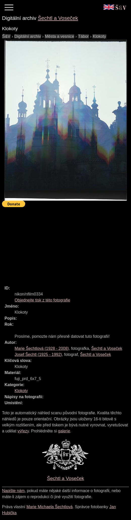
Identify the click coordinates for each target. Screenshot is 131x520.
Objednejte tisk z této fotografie (42, 300)
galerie (64, 431)
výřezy (23, 431)
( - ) (42, 348)
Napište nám (13, 491)
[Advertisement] (66, 244)
